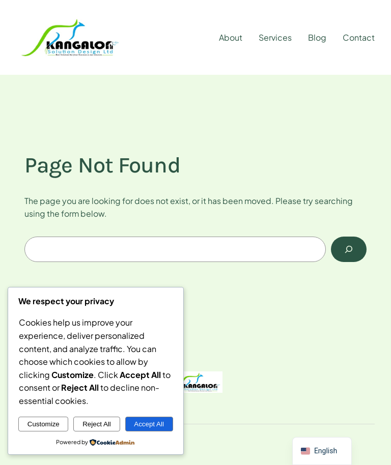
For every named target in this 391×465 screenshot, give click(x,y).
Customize (43, 424)
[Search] (349, 249)
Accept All (149, 424)
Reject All (96, 424)
